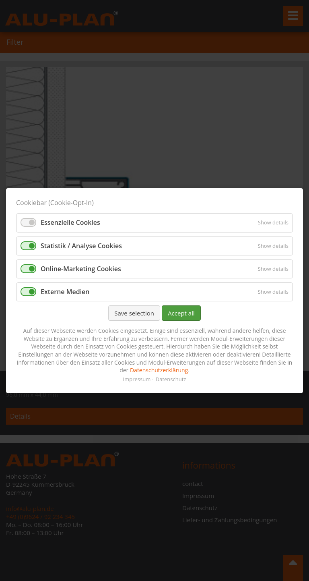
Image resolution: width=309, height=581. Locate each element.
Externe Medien (65, 291)
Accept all (181, 313)
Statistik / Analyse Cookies (81, 245)
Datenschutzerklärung (159, 370)
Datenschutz (171, 378)
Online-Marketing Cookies (81, 268)
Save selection (134, 313)
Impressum (137, 378)
